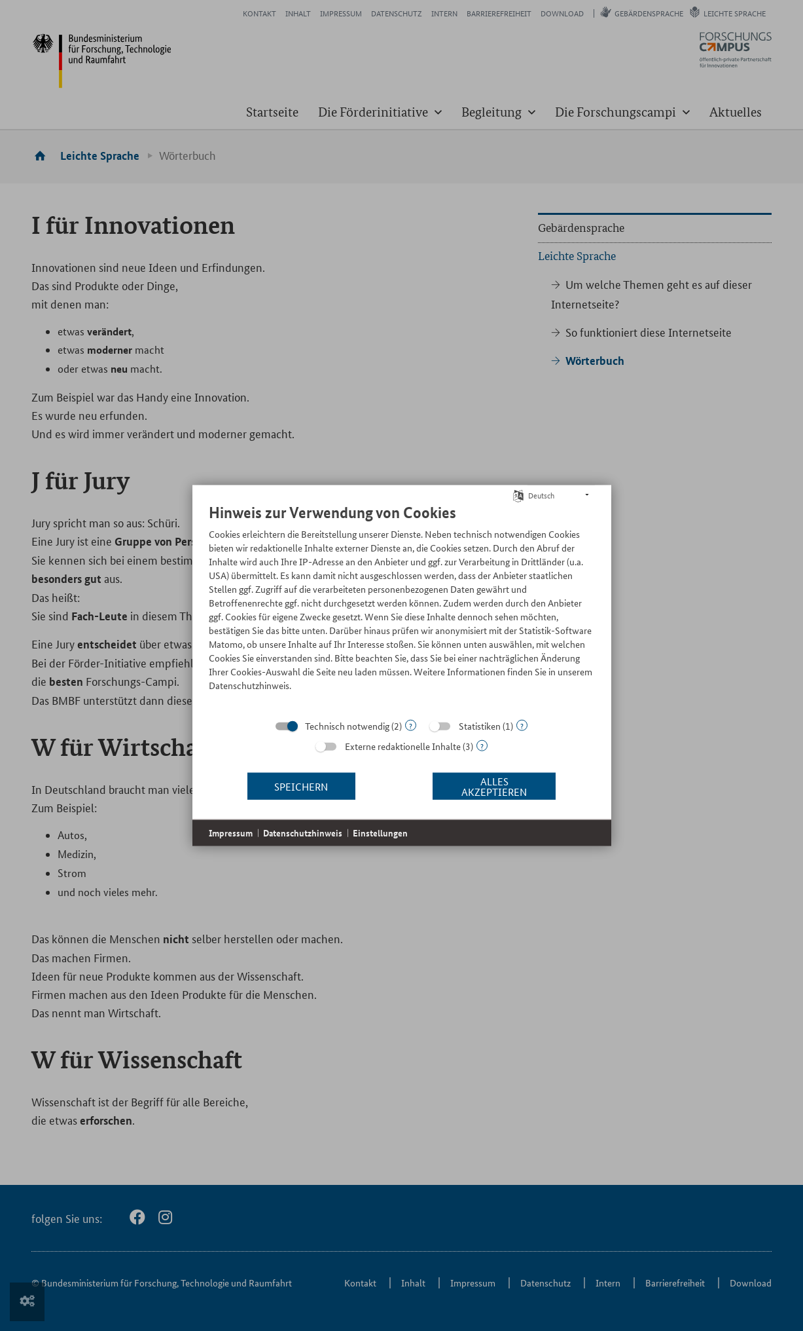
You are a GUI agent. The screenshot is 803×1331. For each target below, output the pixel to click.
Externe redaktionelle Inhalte (403, 746)
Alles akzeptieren (494, 786)
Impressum (231, 833)
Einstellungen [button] (380, 833)
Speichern (301, 786)
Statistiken (480, 725)
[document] (402, 607)
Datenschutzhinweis (302, 833)
